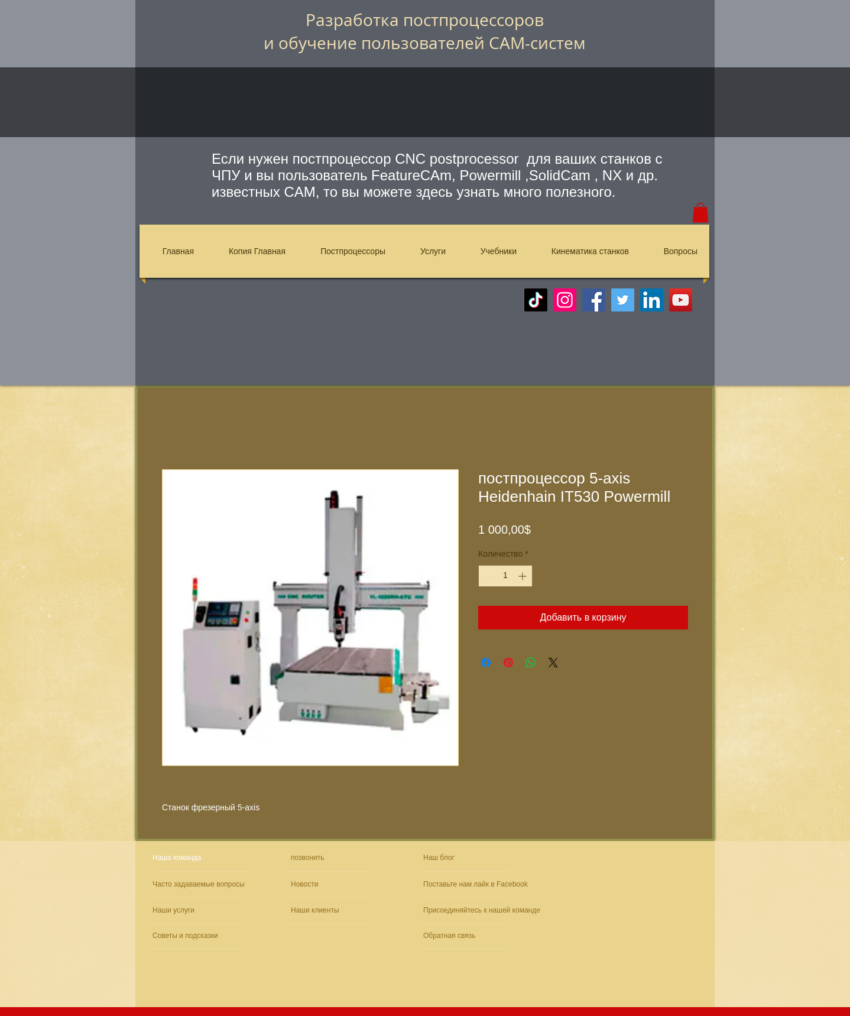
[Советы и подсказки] (187, 935)
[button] (700, 212)
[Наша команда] (197, 857)
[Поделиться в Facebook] (486, 662)
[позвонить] (332, 857)
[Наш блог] (451, 857)
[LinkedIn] (651, 299)
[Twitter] (622, 299)
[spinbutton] (505, 576)
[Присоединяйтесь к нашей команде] (486, 910)
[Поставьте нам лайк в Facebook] (478, 884)
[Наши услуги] (184, 910)
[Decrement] (487, 576)
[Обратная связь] (458, 935)
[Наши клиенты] (323, 910)
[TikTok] (535, 299)
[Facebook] (593, 299)
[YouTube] (680, 299)
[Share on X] (553, 662)
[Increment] (523, 576)
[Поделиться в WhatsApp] (531, 662)
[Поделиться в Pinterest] (508, 662)
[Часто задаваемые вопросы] (200, 884)
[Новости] (324, 884)
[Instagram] (564, 299)
